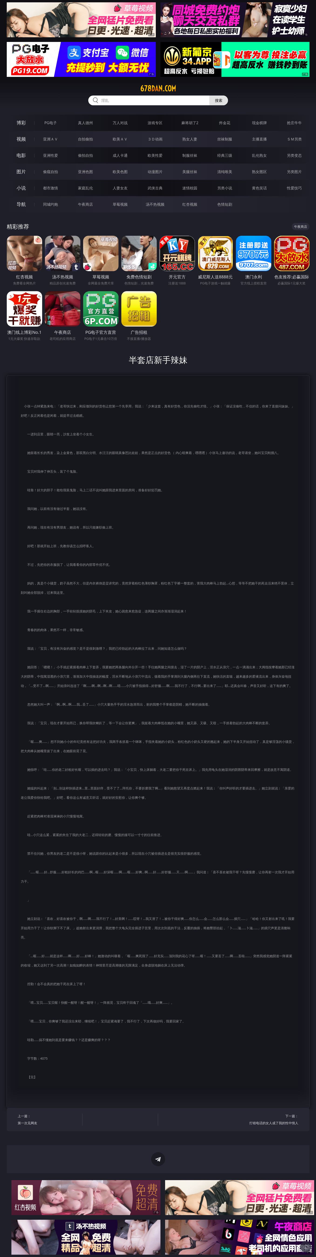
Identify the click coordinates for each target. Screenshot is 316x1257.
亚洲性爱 (50, 155)
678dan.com (158, 88)
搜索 (218, 100)
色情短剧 (224, 204)
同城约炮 (50, 204)
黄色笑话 (259, 188)
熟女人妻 (189, 139)
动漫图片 (155, 171)
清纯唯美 (224, 171)
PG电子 (50, 122)
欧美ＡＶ (120, 139)
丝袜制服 (224, 139)
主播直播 (259, 139)
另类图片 (294, 171)
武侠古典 (155, 188)
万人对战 (120, 122)
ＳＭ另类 (294, 139)
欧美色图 (120, 171)
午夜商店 (85, 204)
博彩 (21, 123)
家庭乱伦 (85, 188)
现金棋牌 (259, 122)
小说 (21, 188)
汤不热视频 (155, 204)
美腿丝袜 (189, 171)
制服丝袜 (189, 155)
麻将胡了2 (189, 122)
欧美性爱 (155, 155)
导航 (21, 204)
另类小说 (224, 188)
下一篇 (267, 1120)
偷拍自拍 (85, 155)
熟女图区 (259, 171)
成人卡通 (120, 155)
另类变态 (294, 155)
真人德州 (85, 122)
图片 (21, 171)
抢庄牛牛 (294, 122)
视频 (21, 139)
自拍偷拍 (85, 139)
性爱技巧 (294, 188)
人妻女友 (120, 188)
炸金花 (224, 122)
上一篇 (48, 1120)
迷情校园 (189, 188)
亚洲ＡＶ (50, 139)
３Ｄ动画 (155, 139)
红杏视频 (189, 204)
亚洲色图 (85, 171)
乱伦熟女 (259, 155)
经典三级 (224, 155)
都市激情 (50, 188)
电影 (21, 155)
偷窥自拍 (50, 171)
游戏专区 (155, 122)
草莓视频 (120, 204)
